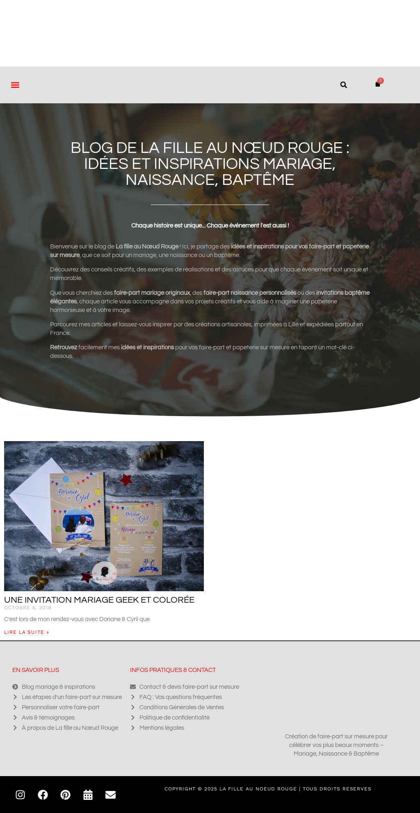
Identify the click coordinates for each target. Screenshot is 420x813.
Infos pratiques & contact (173, 670)
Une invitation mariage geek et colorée (99, 600)
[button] (15, 84)
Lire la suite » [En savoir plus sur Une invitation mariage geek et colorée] (26, 632)
